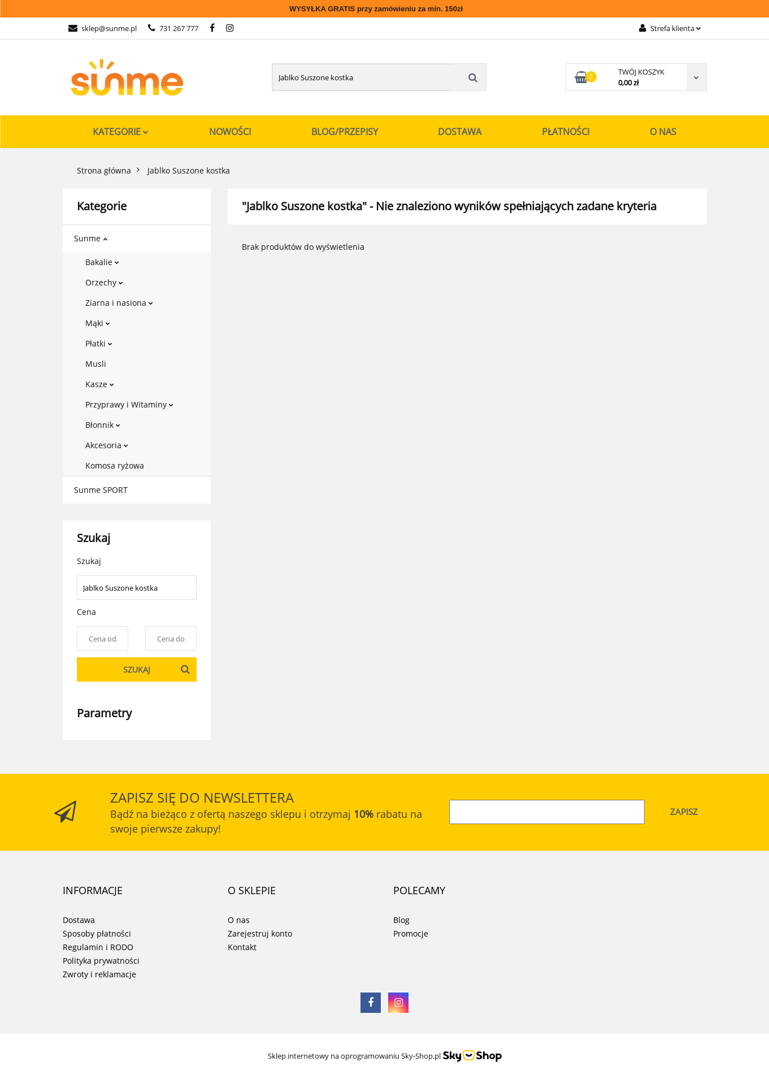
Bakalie (102, 262)
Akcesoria (106, 445)
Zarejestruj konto (260, 933)
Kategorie (121, 131)
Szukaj (136, 669)
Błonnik (102, 424)
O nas (663, 131)
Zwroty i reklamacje (99, 974)
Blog (401, 920)
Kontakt (242, 947)
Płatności (565, 131)
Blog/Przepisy (344, 131)
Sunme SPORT (101, 489)
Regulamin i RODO (98, 947)
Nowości (230, 131)
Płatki (98, 343)
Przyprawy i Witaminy (129, 404)
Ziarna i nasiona (119, 302)
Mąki (97, 323)
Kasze (99, 384)
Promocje (410, 933)
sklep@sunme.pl (102, 28)
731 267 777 (173, 28)
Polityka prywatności (101, 960)
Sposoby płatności (97, 933)
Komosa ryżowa (114, 465)
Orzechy (104, 282)
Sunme (90, 238)
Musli (95, 363)
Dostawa (459, 131)
